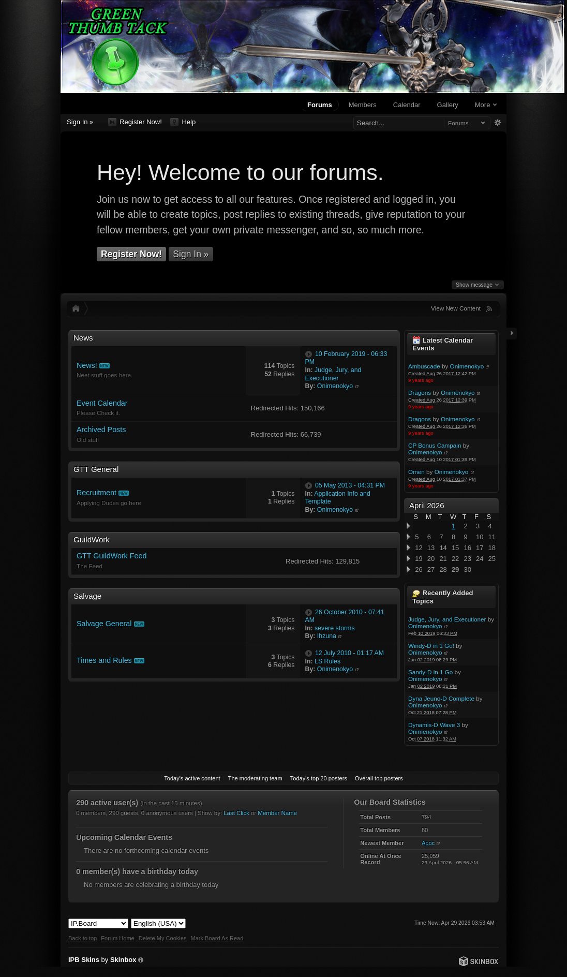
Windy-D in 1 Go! (431, 645)
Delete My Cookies (163, 938)
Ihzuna (326, 636)
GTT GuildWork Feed (111, 556)
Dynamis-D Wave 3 (434, 724)
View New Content (456, 308)
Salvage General (104, 623)
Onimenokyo (467, 366)
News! (87, 365)
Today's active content (192, 778)
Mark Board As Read (216, 938)
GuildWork (91, 539)
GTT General (95, 469)
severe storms (335, 628)
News (83, 337)
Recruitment (96, 492)
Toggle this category (389, 338)
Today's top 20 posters (318, 778)
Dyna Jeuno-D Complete (441, 698)
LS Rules (327, 661)
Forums (319, 105)
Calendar (407, 105)
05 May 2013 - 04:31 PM (350, 485)
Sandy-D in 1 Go (430, 672)
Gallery (447, 105)
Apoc (428, 843)
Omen (416, 471)
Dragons (419, 392)
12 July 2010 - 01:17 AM (349, 653)
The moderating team (255, 778)
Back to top (82, 938)
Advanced (497, 122)
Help (183, 122)
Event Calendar (102, 403)
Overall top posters (379, 778)
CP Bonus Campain (434, 445)
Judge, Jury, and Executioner (447, 619)
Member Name (277, 813)
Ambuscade (424, 366)
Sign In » (80, 122)
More (486, 105)
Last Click (236, 813)
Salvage (87, 595)
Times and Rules (104, 660)
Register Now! (135, 122)
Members (363, 105)
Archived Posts (101, 429)
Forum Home (117, 938)
